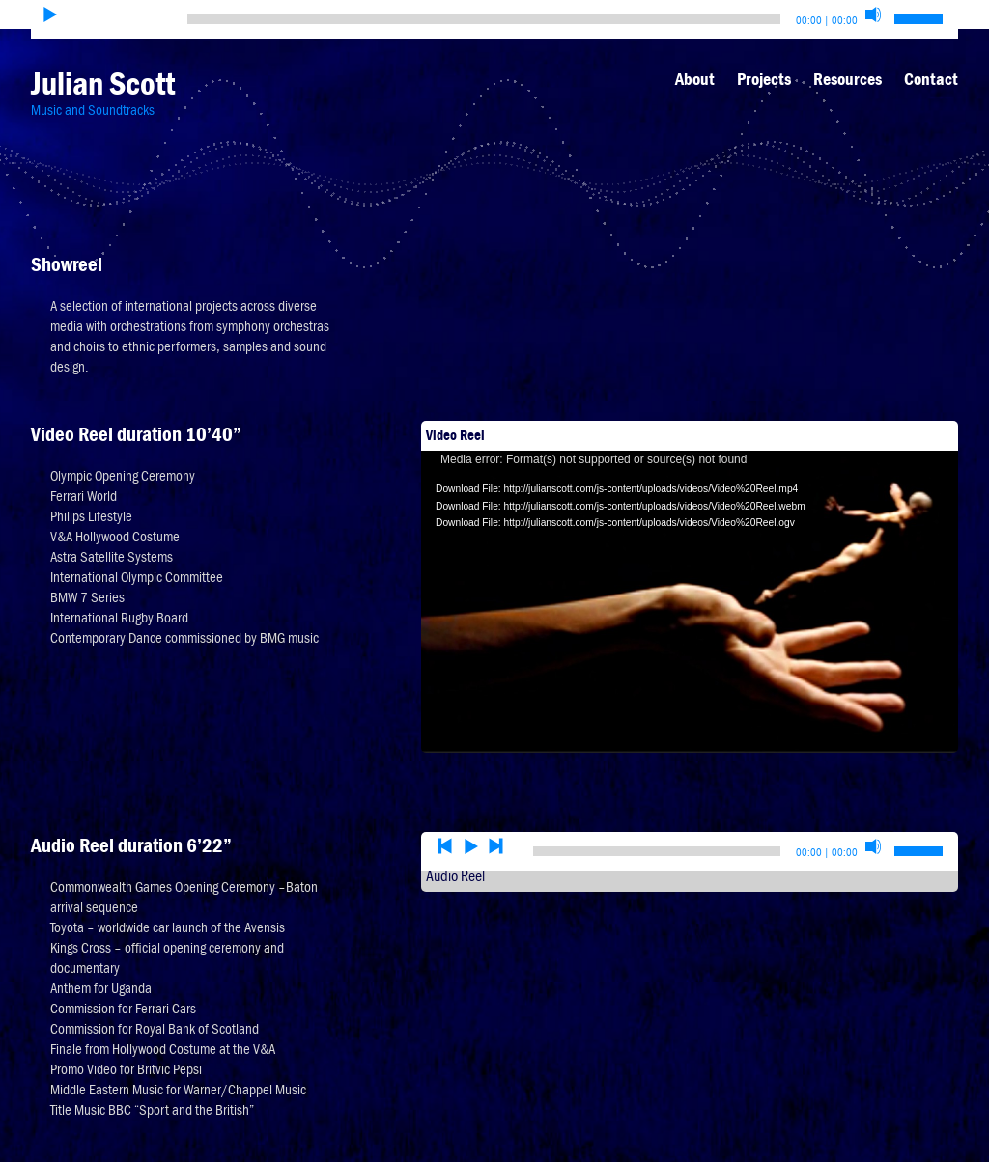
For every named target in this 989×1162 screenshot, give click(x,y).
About (695, 79)
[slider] (483, 19)
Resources (847, 79)
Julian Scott (103, 83)
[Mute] (873, 14)
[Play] (50, 14)
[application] (689, 568)
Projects (764, 79)
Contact (931, 79)
